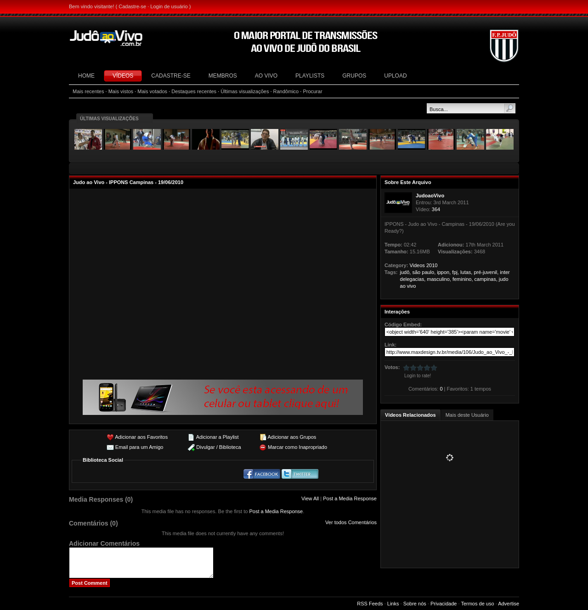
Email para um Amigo (139, 447)
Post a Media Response (350, 498)
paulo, (428, 272)
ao (403, 286)
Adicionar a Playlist (217, 437)
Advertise (508, 603)
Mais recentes (88, 91)
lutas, (466, 272)
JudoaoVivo (430, 195)
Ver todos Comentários (351, 522)
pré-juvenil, (486, 272)
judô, (405, 272)
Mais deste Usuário (467, 415)
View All (310, 498)
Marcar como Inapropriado (297, 447)
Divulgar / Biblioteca (218, 447)
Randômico (286, 91)
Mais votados (152, 91)
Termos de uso (477, 603)
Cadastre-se (132, 6)
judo (504, 279)
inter (504, 272)
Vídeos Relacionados (410, 415)
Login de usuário (168, 6)
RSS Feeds (370, 603)
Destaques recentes (193, 91)
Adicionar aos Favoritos (141, 437)
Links (393, 603)
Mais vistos (120, 91)
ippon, (444, 272)
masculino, (439, 279)
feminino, (462, 279)
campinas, (486, 279)
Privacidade (443, 603)
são (416, 272)
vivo (411, 286)
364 (436, 209)
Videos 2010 (423, 265)
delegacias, (413, 279)
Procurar (312, 91)
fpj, (455, 272)
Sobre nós (414, 603)
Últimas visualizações (244, 91)
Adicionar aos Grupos (291, 437)
